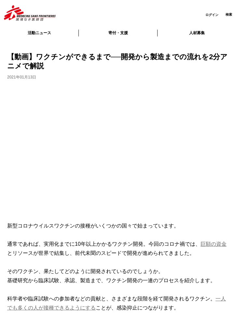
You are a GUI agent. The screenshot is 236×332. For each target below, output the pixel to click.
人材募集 (197, 33)
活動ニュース (39, 33)
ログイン (211, 15)
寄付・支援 (118, 33)
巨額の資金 (214, 244)
